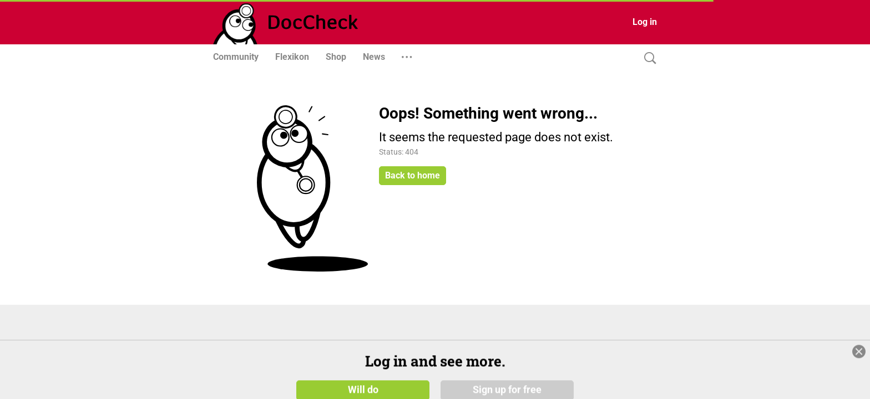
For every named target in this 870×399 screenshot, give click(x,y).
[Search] (647, 58)
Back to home (412, 175)
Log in (645, 22)
